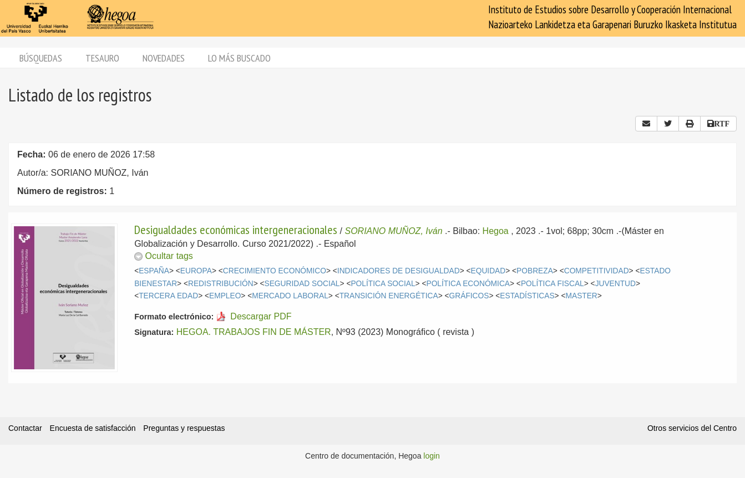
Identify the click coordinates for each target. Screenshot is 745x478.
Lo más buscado (239, 58)
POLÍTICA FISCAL (552, 283)
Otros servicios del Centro (692, 428)
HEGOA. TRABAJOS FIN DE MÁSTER (253, 332)
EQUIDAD (488, 271)
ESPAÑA (154, 271)
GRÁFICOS (469, 296)
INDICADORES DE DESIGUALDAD (398, 271)
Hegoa (496, 231)
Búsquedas (40, 58)
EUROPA (196, 271)
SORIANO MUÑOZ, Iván (394, 231)
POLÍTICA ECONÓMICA (468, 283)
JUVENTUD (615, 283)
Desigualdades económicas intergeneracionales (235, 229)
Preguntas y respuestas (184, 428)
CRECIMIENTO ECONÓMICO (274, 271)
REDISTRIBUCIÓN (221, 283)
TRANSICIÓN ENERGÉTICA (388, 296)
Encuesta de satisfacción (93, 428)
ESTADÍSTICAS (527, 296)
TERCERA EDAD (168, 296)
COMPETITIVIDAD (596, 271)
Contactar (25, 428)
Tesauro (102, 58)
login (431, 455)
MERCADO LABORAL (290, 296)
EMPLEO (225, 296)
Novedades (164, 58)
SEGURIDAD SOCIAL (302, 283)
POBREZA (534, 271)
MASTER (581, 296)
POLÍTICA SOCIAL (383, 283)
